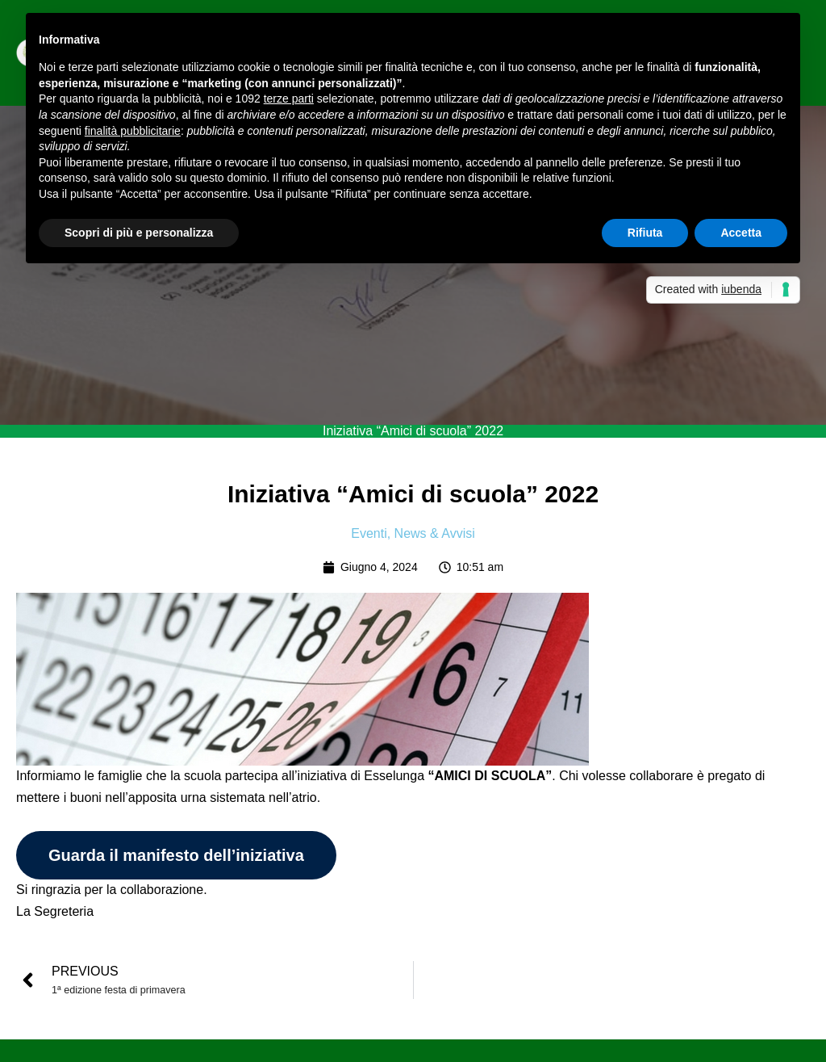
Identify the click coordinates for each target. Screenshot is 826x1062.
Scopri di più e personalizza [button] (139, 232)
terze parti (289, 98)
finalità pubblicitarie (133, 130)
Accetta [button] (740, 232)
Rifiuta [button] (645, 232)
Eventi (368, 533)
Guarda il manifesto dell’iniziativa (176, 855)
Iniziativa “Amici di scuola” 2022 (413, 431)
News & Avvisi (434, 533)
